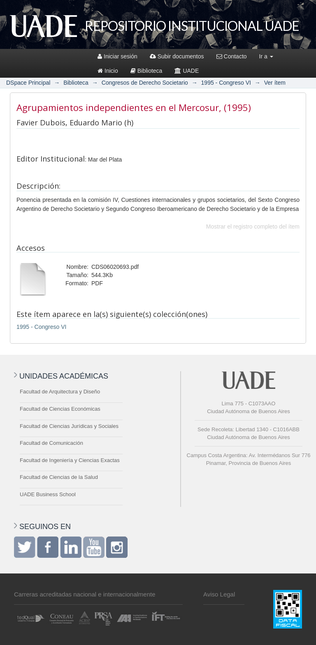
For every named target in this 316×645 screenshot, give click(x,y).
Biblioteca (146, 70)
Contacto (231, 56)
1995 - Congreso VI (226, 82)
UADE (186, 70)
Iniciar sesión (117, 56)
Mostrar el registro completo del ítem (253, 226)
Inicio (108, 70)
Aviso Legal (219, 594)
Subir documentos (177, 56)
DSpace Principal (28, 82)
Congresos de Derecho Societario (145, 82)
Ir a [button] (266, 56)
